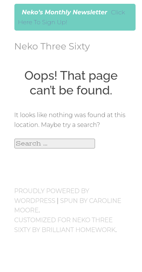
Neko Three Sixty (52, 46)
